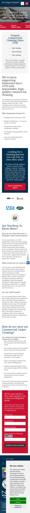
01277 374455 (22, 3)
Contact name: (8, 415)
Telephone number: (10, 427)
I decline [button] (18, 502)
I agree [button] (18, 499)
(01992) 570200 (16, 27)
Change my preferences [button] (18, 506)
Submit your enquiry (15, 445)
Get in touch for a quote (15, 187)
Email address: (8, 421)
